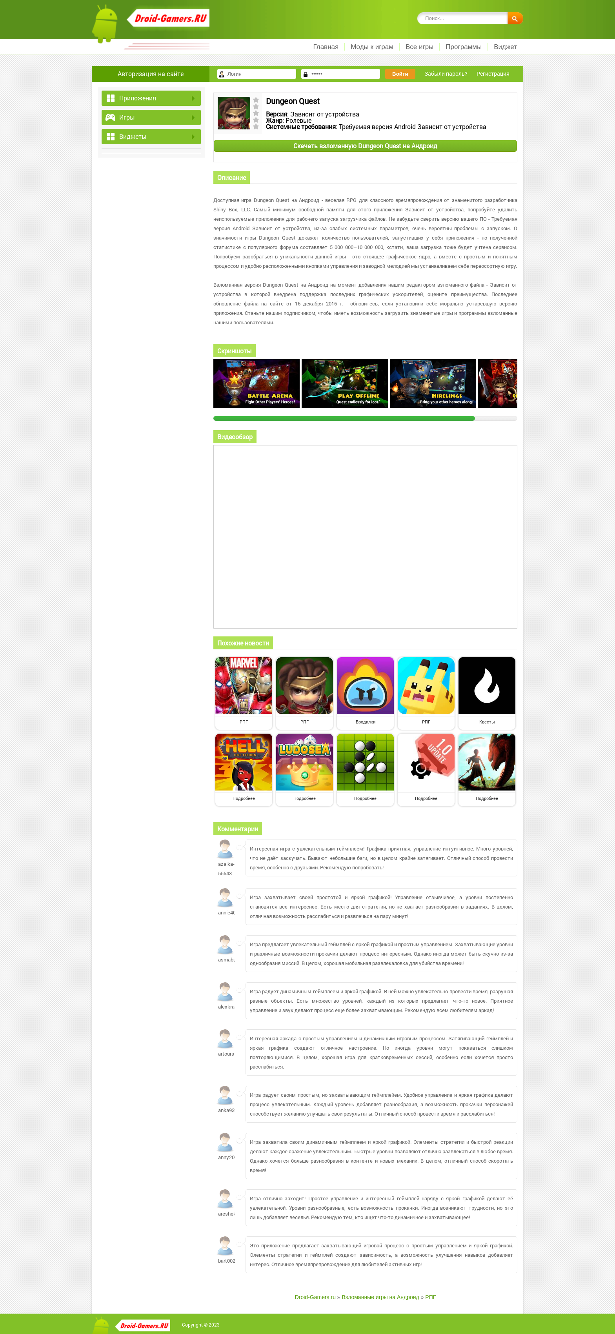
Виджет (505, 47)
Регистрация (493, 73)
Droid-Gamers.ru (315, 1297)
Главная (325, 47)
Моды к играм (372, 47)
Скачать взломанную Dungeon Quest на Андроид (365, 146)
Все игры (419, 47)
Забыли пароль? (446, 73)
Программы (464, 47)
